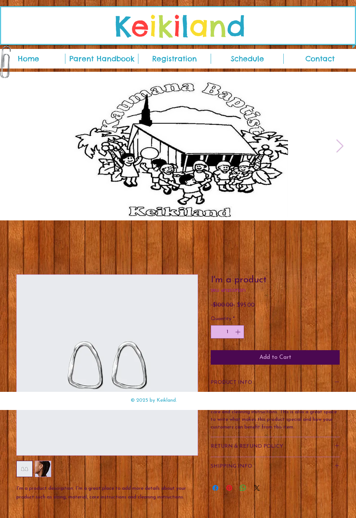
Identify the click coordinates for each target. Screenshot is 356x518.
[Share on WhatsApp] (243, 488)
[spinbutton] (227, 332)
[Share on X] (256, 488)
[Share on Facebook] (215, 488)
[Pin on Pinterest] (229, 488)
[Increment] (238, 332)
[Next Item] (340, 146)
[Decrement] (216, 332)
